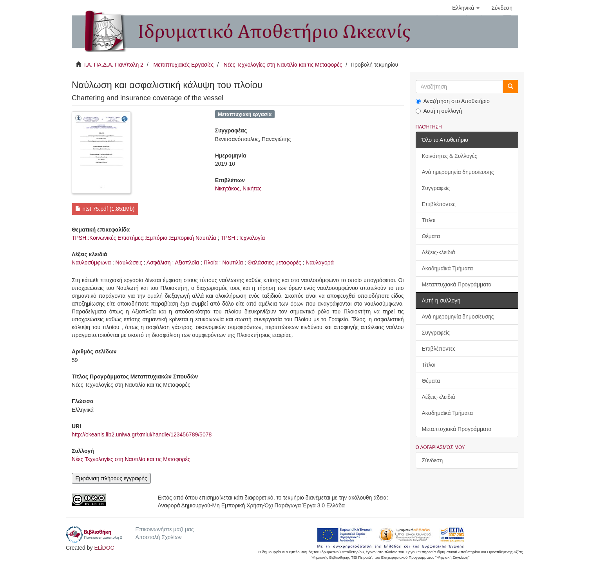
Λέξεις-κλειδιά (438, 252)
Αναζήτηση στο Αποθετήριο (453, 101)
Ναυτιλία (232, 262)
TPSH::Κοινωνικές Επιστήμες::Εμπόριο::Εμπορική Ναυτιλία (144, 238)
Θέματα (431, 236)
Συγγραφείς (436, 188)
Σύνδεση (432, 460)
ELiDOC (104, 548)
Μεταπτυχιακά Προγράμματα (457, 284)
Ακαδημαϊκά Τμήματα (447, 268)
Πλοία (211, 262)
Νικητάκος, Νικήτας (238, 188)
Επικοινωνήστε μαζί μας (164, 529)
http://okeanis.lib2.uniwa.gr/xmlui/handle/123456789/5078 (142, 434)
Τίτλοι (429, 220)
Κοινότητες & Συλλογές (449, 156)
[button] (465, 8)
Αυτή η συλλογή (439, 111)
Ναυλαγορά (320, 262)
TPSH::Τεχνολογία (243, 238)
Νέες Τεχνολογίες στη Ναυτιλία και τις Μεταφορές (283, 65)
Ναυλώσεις (129, 262)
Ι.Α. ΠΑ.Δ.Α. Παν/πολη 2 (113, 65)
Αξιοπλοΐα (187, 262)
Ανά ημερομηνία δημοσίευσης (458, 172)
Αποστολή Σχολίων (158, 537)
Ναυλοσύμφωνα (91, 262)
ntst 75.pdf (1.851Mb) (104, 209)
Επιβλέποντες (439, 204)
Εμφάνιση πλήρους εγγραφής (111, 478)
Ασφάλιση (159, 262)
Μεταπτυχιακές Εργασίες (183, 65)
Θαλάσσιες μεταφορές (274, 262)
